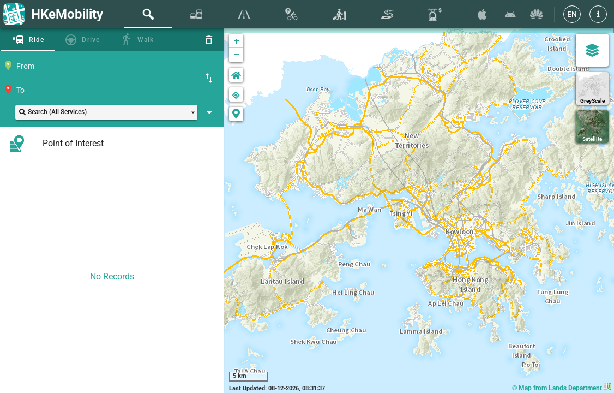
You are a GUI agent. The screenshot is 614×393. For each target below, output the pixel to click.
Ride (37, 40)
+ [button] (236, 40)
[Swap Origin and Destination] (209, 78)
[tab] (148, 14)
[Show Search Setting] (209, 112)
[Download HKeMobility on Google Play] (510, 14)
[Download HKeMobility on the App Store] (482, 14)
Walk (145, 40)
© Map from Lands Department (561, 388)
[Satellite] (592, 126)
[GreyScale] (592, 88)
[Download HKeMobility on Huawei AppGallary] (536, 14)
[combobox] (106, 66)
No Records (112, 276)
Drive (91, 40)
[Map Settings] (592, 50)
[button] (598, 14)
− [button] (236, 55)
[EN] (572, 14)
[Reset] (208, 39)
